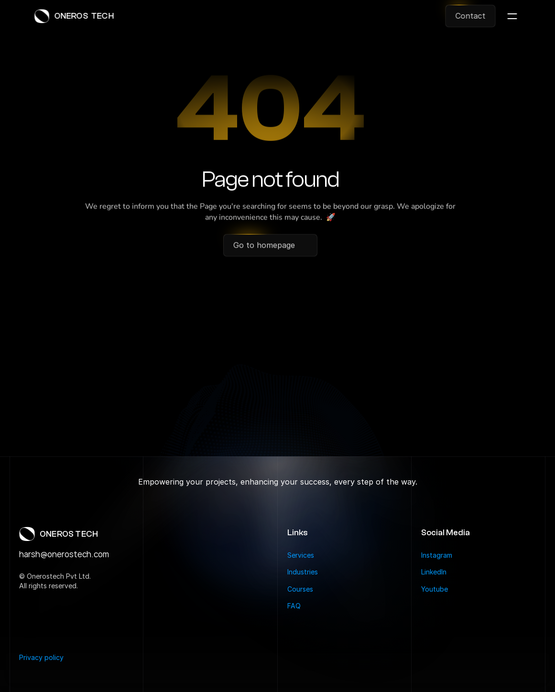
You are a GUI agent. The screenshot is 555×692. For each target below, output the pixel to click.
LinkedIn (433, 572)
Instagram (436, 555)
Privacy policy (41, 657)
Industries (302, 572)
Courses (300, 589)
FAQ (294, 606)
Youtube (434, 589)
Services (300, 555)
